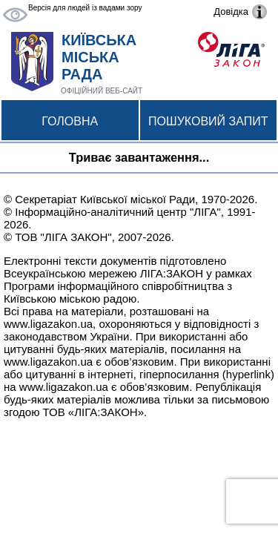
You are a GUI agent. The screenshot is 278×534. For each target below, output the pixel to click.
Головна (70, 121)
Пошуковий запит (208, 121)
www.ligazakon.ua (48, 323)
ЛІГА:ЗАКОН (171, 273)
